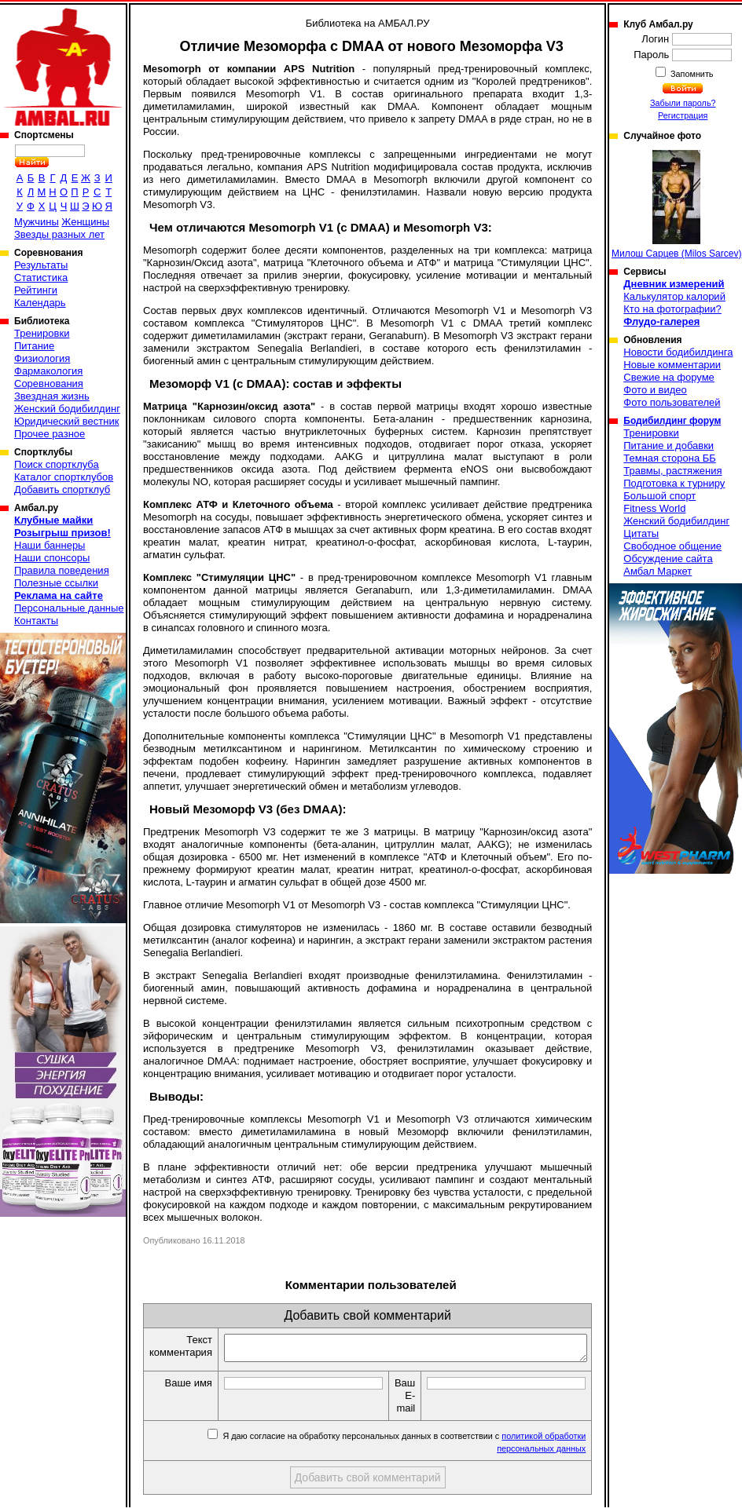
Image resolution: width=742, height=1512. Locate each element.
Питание (34, 346)
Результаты (41, 265)
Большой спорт (659, 496)
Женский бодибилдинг (67, 409)
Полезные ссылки (56, 583)
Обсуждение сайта (667, 558)
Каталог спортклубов (63, 477)
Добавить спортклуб (62, 489)
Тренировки (41, 333)
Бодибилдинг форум (672, 420)
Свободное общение (672, 546)
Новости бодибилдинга (678, 352)
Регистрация (682, 115)
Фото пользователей (671, 402)
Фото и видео (655, 390)
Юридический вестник (66, 421)
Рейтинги (35, 290)
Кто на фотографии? (672, 309)
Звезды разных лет (59, 234)
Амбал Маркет (657, 571)
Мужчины (36, 222)
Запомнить (691, 74)
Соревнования (48, 383)
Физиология (42, 358)
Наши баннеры (49, 545)
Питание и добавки (668, 445)
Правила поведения (61, 570)
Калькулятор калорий (674, 296)
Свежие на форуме (668, 377)
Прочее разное (49, 434)
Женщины (85, 222)
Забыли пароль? (683, 103)
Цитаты (641, 533)
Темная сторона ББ (669, 458)
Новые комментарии (672, 365)
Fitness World (654, 508)
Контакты (36, 620)
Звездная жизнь (52, 396)
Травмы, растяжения (672, 471)
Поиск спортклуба (56, 464)
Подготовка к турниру (674, 483)
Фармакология (48, 371)
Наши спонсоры (52, 558)
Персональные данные (69, 608)
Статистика (41, 277)
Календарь (40, 303)
